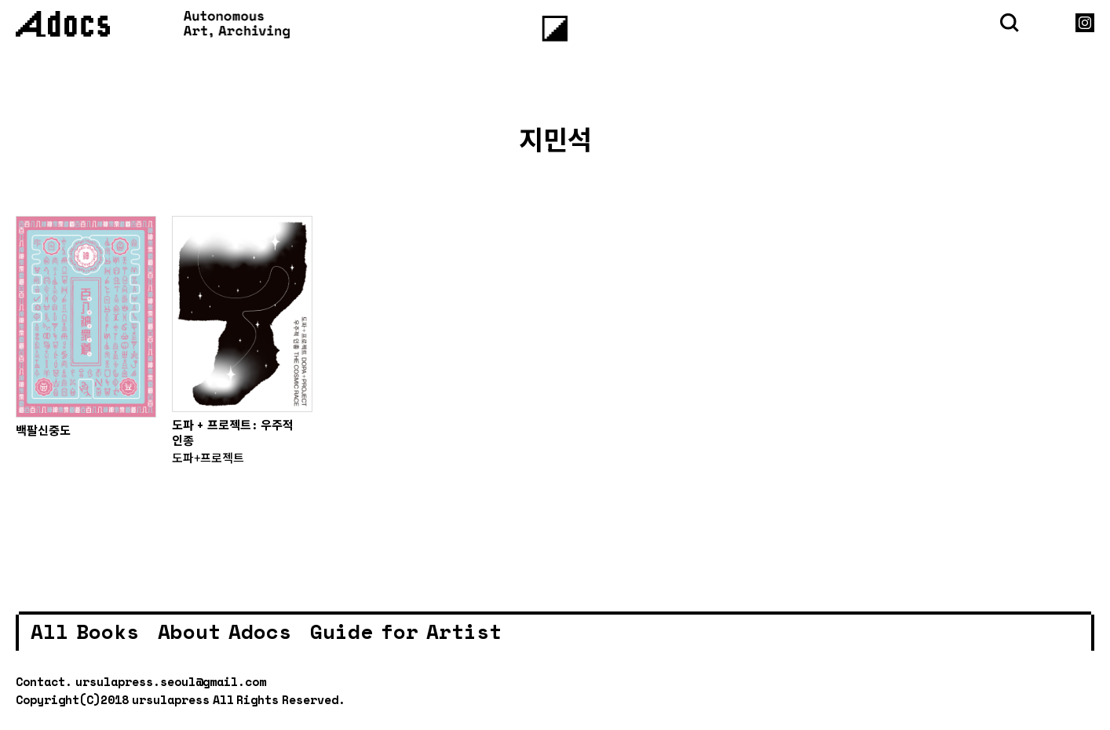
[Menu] (555, 29)
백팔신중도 (43, 430)
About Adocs (224, 631)
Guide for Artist (406, 631)
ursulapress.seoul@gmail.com (170, 681)
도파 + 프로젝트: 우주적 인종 (233, 432)
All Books (85, 631)
